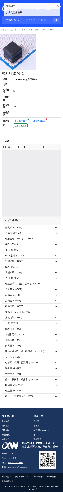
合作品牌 (6, 426)
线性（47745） (12, 267)
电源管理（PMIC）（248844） (20, 239)
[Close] (57, 5)
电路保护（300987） (15, 306)
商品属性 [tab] (23, 141)
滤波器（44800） (13, 329)
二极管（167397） (14, 289)
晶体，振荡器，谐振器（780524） (22, 379)
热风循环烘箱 (8, 481)
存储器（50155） (13, 233)
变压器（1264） (13, 357)
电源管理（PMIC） (41, 430)
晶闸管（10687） (13, 300)
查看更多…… (39, 439)
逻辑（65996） (12, 250)
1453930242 (11, 458)
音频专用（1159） (14, 272)
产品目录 (13, 29)
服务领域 (6, 430)
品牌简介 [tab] (39, 141)
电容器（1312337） (14, 385)
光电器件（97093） (14, 340)
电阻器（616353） (14, 390)
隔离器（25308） (13, 345)
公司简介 (6, 421)
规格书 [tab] (8, 141)
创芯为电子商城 (21, 476)
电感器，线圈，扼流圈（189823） (22, 362)
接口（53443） (12, 244)
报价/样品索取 (21, 120)
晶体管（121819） (14, 295)
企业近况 (6, 439)
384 (14, 106)
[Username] (37, 20)
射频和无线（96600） (16, 334)
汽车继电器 (33, 29)
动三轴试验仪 (37, 476)
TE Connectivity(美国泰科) (25, 79)
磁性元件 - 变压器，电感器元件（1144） (25, 351)
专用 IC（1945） (13, 278)
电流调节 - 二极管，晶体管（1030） (23, 283)
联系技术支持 (20, 126)
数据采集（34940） (14, 261)
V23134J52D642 (47, 29)
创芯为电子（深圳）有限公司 (28, 486)
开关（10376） (12, 323)
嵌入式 (36, 421)
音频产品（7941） (14, 374)
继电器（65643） (13, 368)
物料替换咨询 (39, 120)
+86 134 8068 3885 (15, 462)
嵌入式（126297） (14, 227)
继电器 (23, 29)
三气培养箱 (51, 476)
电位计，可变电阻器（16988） (20, 396)
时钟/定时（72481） (15, 255)
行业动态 (6, 435)
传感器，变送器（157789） (18, 312)
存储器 (36, 426)
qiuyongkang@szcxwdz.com (19, 467)
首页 (4, 29)
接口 (35, 435)
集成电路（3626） (14, 317)
